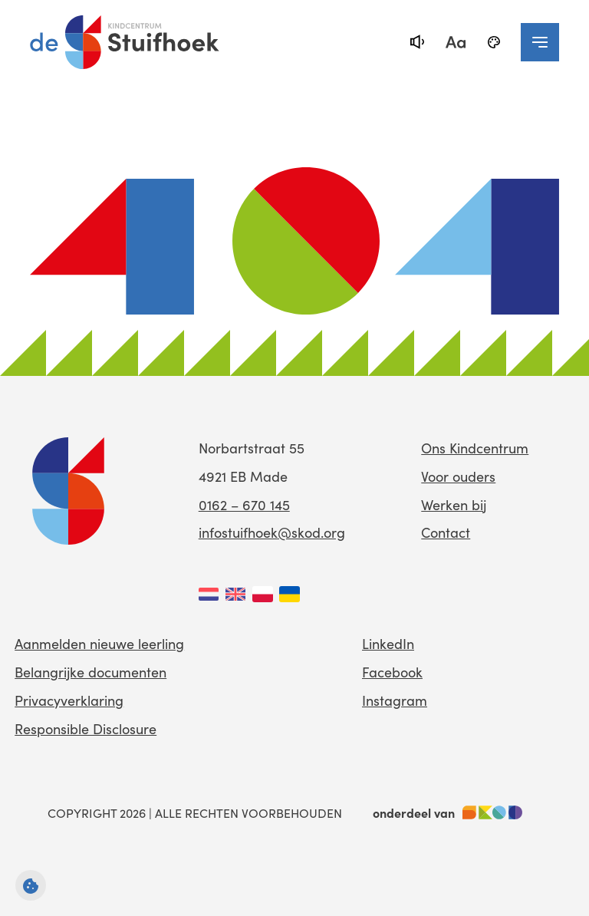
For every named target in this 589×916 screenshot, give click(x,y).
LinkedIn (388, 643)
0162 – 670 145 (244, 505)
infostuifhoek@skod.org (272, 532)
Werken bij (453, 505)
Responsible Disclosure (85, 729)
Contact (445, 532)
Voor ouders (458, 476)
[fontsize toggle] (455, 42)
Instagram (394, 700)
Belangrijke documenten (90, 672)
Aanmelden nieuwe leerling (99, 643)
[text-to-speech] (417, 42)
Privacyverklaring (69, 700)
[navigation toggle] (540, 42)
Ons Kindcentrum (474, 448)
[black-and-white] (494, 42)
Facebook (392, 672)
